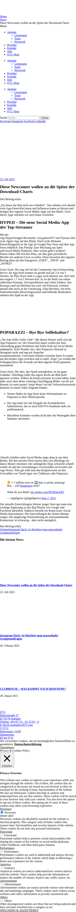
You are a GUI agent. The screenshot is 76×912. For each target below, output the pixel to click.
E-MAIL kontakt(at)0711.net (16, 724)
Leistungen (20, 35)
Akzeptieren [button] (7, 747)
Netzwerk (19, 41)
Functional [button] (6, 831)
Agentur (11, 32)
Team (17, 38)
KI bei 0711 (7, 737)
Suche (3, 117)
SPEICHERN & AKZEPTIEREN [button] (19, 910)
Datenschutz (7, 734)
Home (3, 16)
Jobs (9, 51)
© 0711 (4, 728)
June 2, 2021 (48, 498)
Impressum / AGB (10, 731)
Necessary (10, 812)
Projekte (12, 44)
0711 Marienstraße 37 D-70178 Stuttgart (10, 715)
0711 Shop (13, 54)
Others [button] (4, 897)
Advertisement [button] (8, 880)
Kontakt (11, 48)
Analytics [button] (5, 864)
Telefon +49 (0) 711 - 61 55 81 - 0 (19, 721)
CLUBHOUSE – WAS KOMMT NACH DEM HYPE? (33, 688)
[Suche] (45, 118)
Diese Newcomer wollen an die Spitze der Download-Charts (36, 585)
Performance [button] (7, 848)
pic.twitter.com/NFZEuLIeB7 (47, 492)
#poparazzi (26, 485)
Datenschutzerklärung (28, 744)
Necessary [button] (6, 808)
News (3, 19)
